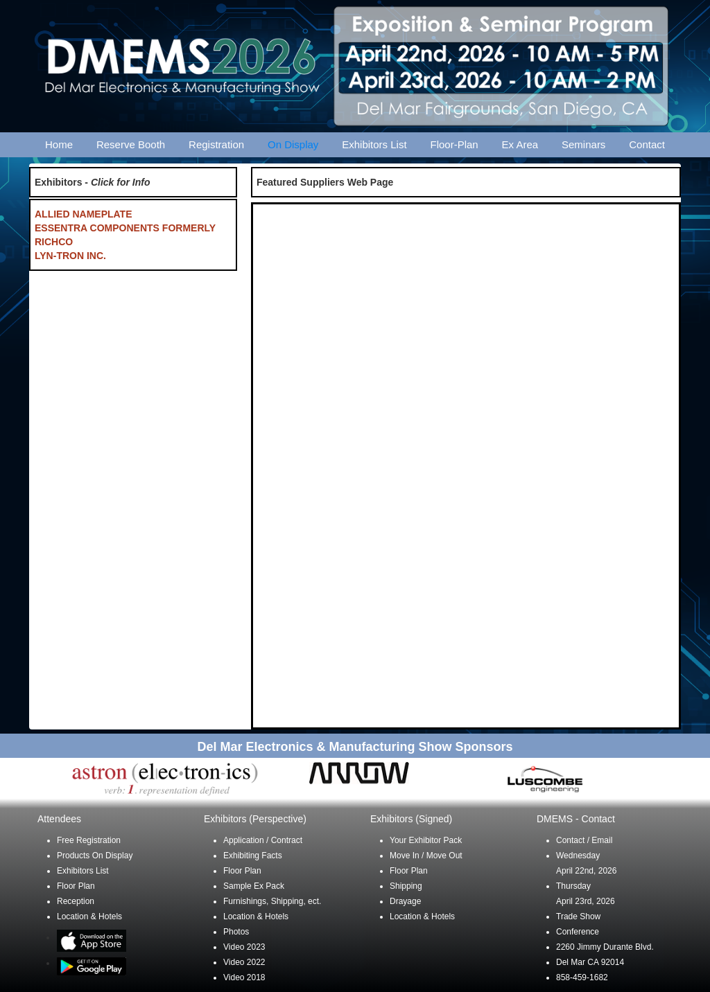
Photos (236, 932)
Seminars (583, 144)
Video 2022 (244, 962)
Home (59, 144)
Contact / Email (584, 840)
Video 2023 (244, 947)
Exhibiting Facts (252, 855)
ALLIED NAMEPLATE (83, 214)
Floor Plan (76, 886)
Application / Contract (262, 840)
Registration (216, 144)
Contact (647, 144)
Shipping (406, 886)
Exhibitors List (374, 144)
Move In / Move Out (426, 855)
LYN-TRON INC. (70, 255)
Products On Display (94, 855)
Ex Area (520, 144)
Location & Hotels (89, 916)
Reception (75, 901)
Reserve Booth (130, 144)
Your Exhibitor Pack (426, 840)
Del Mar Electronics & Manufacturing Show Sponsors (354, 747)
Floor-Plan (454, 144)
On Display (293, 144)
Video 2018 (244, 977)
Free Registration (89, 840)
